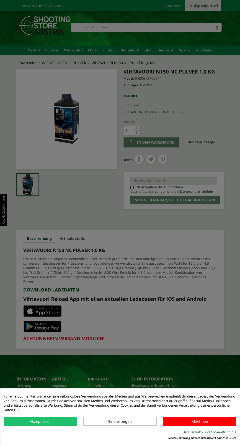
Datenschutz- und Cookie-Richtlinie (209, 432)
